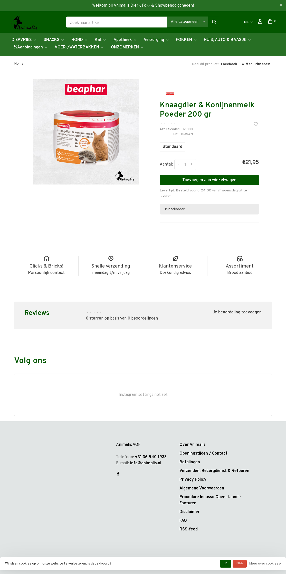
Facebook (229, 64)
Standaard (172, 146)
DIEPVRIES (22, 40)
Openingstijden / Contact (203, 453)
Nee (239, 563)
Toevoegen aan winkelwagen (209, 180)
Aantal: (166, 164)
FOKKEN (184, 40)
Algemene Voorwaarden (201, 488)
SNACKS (52, 40)
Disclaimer (189, 512)
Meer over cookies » (265, 564)
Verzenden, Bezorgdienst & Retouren (214, 471)
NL (246, 22)
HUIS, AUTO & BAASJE (225, 40)
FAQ (183, 520)
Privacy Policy (192, 479)
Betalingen (189, 462)
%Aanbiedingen (28, 47)
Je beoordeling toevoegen (237, 312)
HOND (77, 40)
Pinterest (263, 64)
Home (19, 63)
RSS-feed (188, 529)
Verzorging (154, 40)
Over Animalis (192, 444)
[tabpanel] (86, 131)
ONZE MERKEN (125, 47)
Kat (98, 40)
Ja (225, 563)
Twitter (246, 64)
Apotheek (122, 40)
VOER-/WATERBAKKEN (77, 47)
